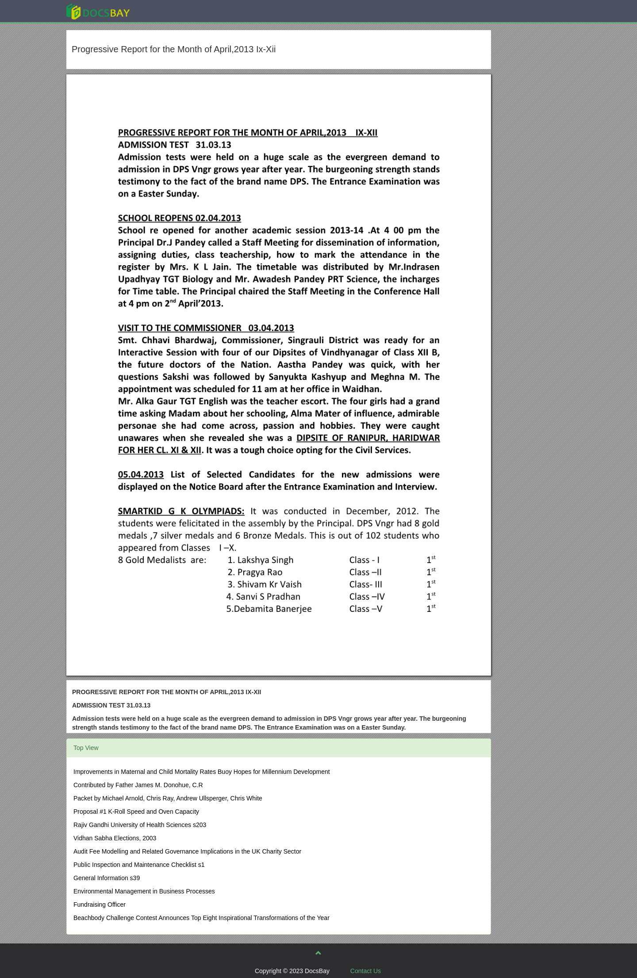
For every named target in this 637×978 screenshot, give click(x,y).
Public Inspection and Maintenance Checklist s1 (139, 864)
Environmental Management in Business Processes (144, 891)
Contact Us (365, 970)
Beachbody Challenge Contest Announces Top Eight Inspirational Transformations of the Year (201, 917)
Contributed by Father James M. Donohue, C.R (138, 785)
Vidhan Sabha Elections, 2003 (114, 838)
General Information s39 (106, 877)
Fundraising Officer (99, 904)
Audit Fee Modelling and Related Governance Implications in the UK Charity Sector (187, 851)
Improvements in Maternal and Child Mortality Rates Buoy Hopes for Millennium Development (201, 771)
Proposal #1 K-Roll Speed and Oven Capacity (136, 811)
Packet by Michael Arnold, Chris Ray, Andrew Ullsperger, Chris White (167, 798)
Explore (164, 11)
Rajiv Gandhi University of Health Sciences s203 (139, 824)
